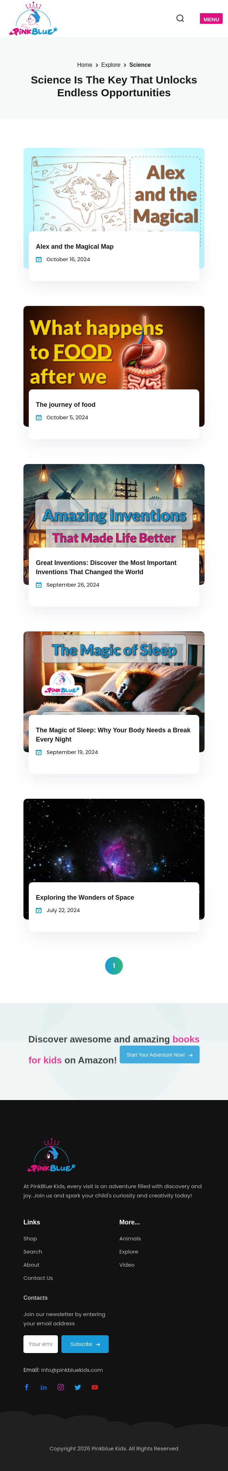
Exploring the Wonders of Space (85, 897)
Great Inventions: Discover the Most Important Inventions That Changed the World (106, 567)
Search (32, 1251)
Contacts (35, 1298)
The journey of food (66, 404)
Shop (30, 1238)
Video (127, 1264)
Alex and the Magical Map (75, 246)
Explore (110, 65)
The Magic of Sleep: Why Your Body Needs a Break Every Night (113, 735)
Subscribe (85, 1344)
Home (84, 65)
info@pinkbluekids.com (72, 1370)
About (31, 1264)
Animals (130, 1238)
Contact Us (38, 1278)
